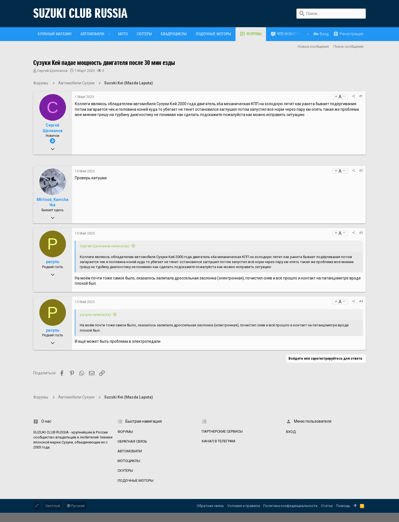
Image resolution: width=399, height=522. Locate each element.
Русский (76, 506)
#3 (361, 233)
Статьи (327, 506)
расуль (52, 261)
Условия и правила (243, 506)
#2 (361, 171)
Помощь (343, 506)
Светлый (52, 506)
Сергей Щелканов (52, 71)
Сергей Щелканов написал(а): (105, 246)
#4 (361, 301)
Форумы (125, 432)
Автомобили (129, 451)
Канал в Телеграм (218, 441)
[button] (109, 34)
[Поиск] (331, 14)
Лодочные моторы (135, 480)
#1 (361, 96)
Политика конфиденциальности (290, 506)
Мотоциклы (128, 461)
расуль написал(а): (96, 314)
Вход (291, 432)
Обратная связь (132, 441)
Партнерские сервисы (222, 431)
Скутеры (125, 470)
